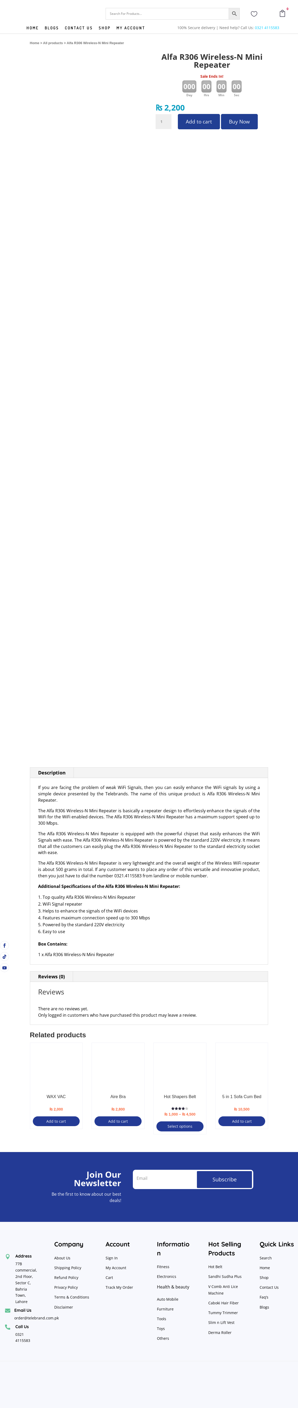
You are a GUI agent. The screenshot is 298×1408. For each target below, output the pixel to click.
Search (266, 1257)
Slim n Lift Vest (221, 1322)
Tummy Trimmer (223, 1312)
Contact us (79, 28)
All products (53, 43)
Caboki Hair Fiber (223, 1302)
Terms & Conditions (71, 1297)
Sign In (112, 1257)
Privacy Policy (66, 1287)
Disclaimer (63, 1307)
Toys (161, 1328)
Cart (109, 1277)
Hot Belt (215, 1266)
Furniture (165, 1308)
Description (52, 772)
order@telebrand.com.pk (36, 1317)
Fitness (163, 1266)
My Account (130, 28)
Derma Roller (220, 1332)
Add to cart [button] (56, 1121)
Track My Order (119, 1287)
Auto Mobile (167, 1299)
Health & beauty (173, 1287)
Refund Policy (66, 1277)
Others (163, 1338)
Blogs (52, 28)
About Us (62, 1257)
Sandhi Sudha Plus (225, 1276)
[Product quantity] (163, 121)
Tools (161, 1318)
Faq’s (264, 1297)
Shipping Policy (67, 1267)
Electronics (166, 1276)
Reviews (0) (51, 976)
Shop (105, 28)
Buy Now (239, 121)
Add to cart (199, 121)
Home (32, 28)
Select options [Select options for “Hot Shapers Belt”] (180, 1126)
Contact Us (269, 1287)
